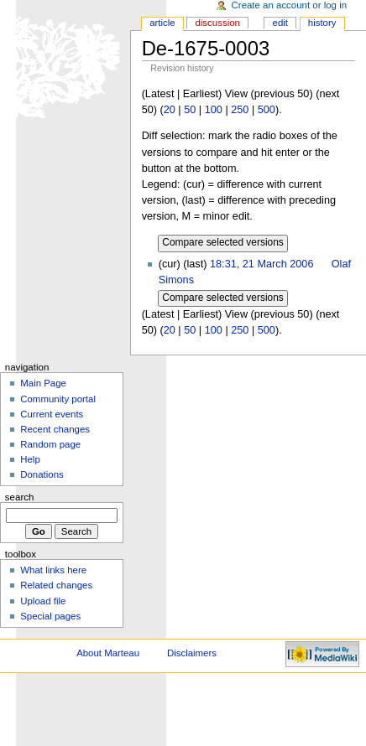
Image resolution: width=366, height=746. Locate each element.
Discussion (217, 23)
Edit (280, 23)
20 (169, 110)
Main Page (43, 383)
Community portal (58, 399)
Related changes (56, 585)
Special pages (50, 616)
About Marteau (107, 653)
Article (162, 23)
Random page (50, 444)
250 (239, 110)
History (322, 23)
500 (266, 110)
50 (190, 110)
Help (30, 459)
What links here (53, 570)
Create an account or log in (290, 5)
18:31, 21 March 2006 (261, 264)
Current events (51, 414)
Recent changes (55, 429)
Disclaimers (192, 653)
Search (19, 497)
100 (213, 110)
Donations (42, 474)
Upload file (42, 601)
